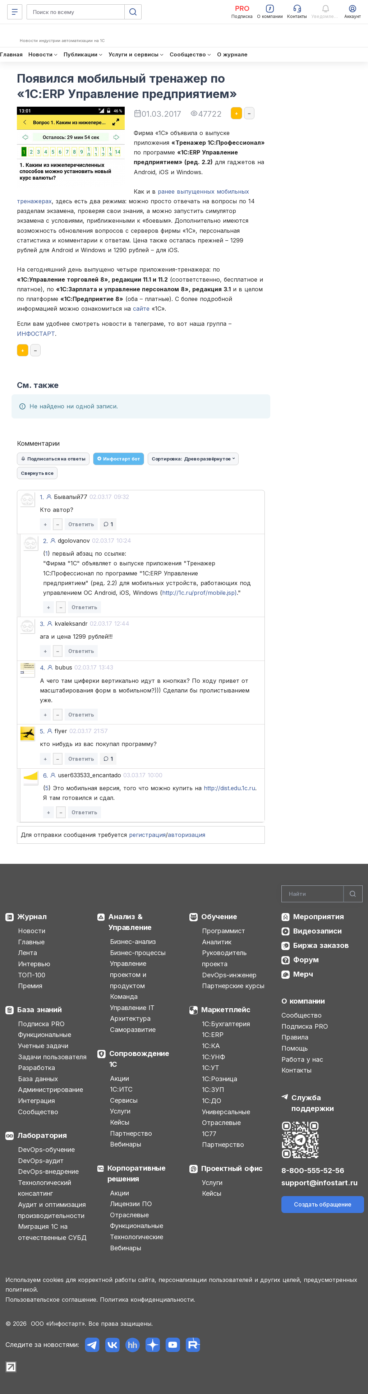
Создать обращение (322, 1204)
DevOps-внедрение (48, 1171)
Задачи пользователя (52, 1057)
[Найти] (353, 894)
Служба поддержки (312, 1103)
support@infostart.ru (319, 1182)
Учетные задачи (43, 1046)
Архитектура (130, 1018)
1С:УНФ (213, 1057)
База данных (38, 1079)
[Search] (322, 894)
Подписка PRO (41, 1024)
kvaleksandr (92, 623)
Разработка (36, 1067)
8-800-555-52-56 (312, 1170)
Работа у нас (302, 1059)
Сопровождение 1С (139, 1059)
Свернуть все (37, 473)
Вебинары (125, 1144)
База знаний (39, 1009)
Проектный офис (232, 1168)
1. (42, 497)
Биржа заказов (321, 945)
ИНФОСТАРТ (36, 333)
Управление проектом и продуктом (128, 974)
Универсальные (226, 1112)
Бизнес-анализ (133, 941)
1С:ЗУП (213, 1089)
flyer (81, 731)
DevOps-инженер (229, 975)
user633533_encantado (110, 775)
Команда (124, 996)
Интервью (34, 964)
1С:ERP (213, 1034)
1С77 (209, 1134)
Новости (31, 931)
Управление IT (132, 1007)
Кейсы (119, 1122)
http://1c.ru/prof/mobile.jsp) (199, 592)
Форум (306, 959)
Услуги (120, 1111)
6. (45, 775)
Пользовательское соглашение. (51, 1299)
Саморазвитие (133, 1029)
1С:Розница (219, 1079)
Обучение (219, 916)
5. (42, 731)
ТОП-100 (31, 975)
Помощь (294, 1048)
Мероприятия (318, 916)
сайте (141, 308)
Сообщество (38, 1112)
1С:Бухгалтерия (226, 1024)
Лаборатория (42, 1135)
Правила (294, 1037)
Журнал (32, 916)
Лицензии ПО (131, 1204)
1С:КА (211, 1046)
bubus (84, 667)
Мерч (303, 974)
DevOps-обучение (46, 1149)
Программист (223, 931)
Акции (119, 1078)
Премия (30, 986)
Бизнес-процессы (138, 953)
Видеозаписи (317, 931)
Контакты (296, 1070)
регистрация (147, 834)
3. (42, 623)
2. (45, 541)
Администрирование (50, 1089)
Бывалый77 (91, 496)
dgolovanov (94, 540)
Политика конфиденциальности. (147, 1299)
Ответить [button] (81, 524)
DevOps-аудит (41, 1160)
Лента (27, 953)
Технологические (136, 1237)
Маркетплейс (225, 1009)
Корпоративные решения (136, 1173)
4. (42, 667)
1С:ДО (211, 1100)
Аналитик (216, 942)
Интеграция (36, 1100)
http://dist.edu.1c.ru (229, 788)
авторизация (186, 834)
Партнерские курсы (233, 986)
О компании (303, 1001)
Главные (31, 942)
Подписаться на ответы (53, 459)
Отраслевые (129, 1215)
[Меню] (14, 11)
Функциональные (44, 1034)
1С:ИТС (121, 1089)
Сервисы (124, 1100)
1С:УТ (210, 1067)
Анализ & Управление (130, 922)
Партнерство (131, 1133)
